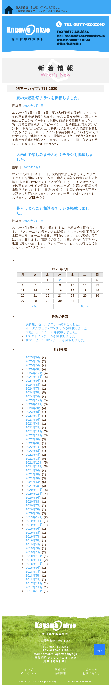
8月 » (85, 306)
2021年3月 (33, 486)
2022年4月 (33, 454)
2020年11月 (34, 493)
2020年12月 (34, 489)
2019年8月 (33, 532)
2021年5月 (33, 482)
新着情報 (60, 673)
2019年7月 (33, 536)
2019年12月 (34, 517)
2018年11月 (34, 560)
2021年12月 (34, 462)
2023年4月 (33, 423)
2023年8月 (33, 411)
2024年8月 (33, 384)
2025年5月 (33, 365)
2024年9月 (33, 380)
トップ (28, 669)
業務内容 (91, 669)
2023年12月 (34, 400)
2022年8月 (33, 443)
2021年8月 (33, 474)
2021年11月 (34, 466)
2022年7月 (33, 447)
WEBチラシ (28, 673)
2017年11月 (34, 587)
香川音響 (60, 669)
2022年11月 (34, 435)
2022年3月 (33, 458)
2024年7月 (33, 388)
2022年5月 (33, 450)
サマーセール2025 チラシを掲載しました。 (56, 340)
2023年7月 (33, 415)
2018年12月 (34, 556)
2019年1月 (33, 552)
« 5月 (35, 306)
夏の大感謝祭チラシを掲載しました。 (49, 98)
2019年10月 (34, 524)
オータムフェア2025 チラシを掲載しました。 (58, 328)
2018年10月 (34, 563)
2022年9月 (33, 439)
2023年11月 (34, 404)
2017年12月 (34, 583)
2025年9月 (33, 357)
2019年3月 (33, 548)
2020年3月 (33, 513)
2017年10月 (34, 591)
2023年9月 (33, 408)
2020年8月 (33, 501)
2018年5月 (33, 575)
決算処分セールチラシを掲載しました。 (54, 324)
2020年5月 (33, 509)
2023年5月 (33, 419)
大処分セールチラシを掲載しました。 (52, 332)
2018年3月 (33, 579)
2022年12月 (34, 431)
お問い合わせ (91, 673)
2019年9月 (33, 528)
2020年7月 (33, 505)
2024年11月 (34, 376)
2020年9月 (33, 497)
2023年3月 (33, 427)
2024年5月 (33, 392)
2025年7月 (33, 361)
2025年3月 (33, 369)
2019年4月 (33, 544)
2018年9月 (33, 567)
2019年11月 (34, 521)
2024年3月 (33, 396)
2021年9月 (33, 470)
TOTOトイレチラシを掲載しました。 (52, 336)
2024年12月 (34, 373)
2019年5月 (33, 540)
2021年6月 (33, 478)
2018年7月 (33, 571)
